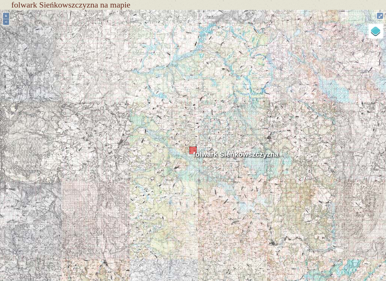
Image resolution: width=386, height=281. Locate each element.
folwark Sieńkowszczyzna (236, 154)
